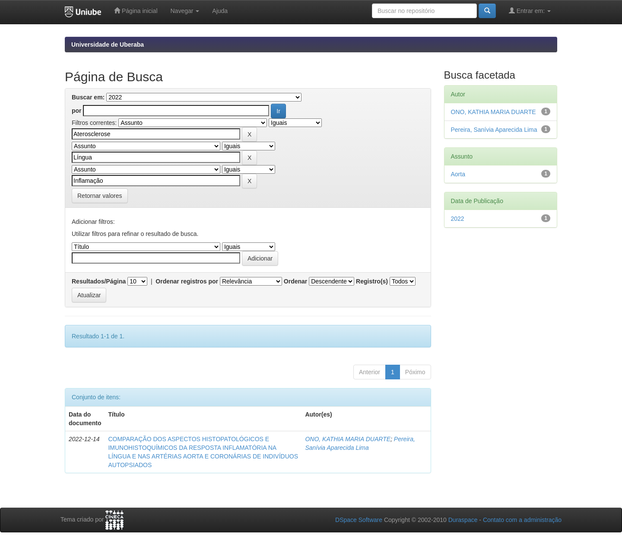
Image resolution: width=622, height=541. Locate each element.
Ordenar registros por (187, 281)
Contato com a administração (522, 519)
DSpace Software (358, 519)
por (77, 110)
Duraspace (463, 519)
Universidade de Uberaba (107, 44)
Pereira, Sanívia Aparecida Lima (494, 129)
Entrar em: (530, 10)
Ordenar (295, 281)
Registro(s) (372, 281)
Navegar (185, 10)
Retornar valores (99, 195)
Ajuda (220, 10)
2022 (457, 218)
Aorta (458, 174)
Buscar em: (88, 97)
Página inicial (135, 10)
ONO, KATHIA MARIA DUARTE (347, 439)
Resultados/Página (99, 281)
